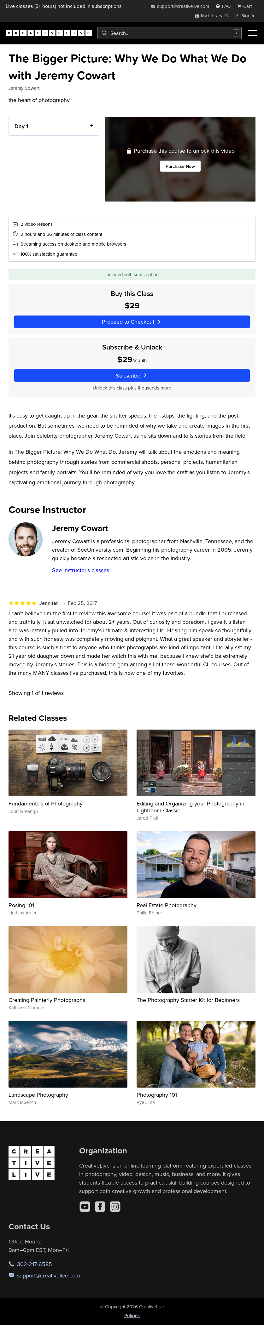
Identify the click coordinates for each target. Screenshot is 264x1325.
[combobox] (169, 33)
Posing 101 (21, 905)
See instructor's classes (80, 570)
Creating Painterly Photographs (47, 1000)
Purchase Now (180, 166)
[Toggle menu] (252, 33)
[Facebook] (100, 1206)
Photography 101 (157, 1095)
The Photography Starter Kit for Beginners (188, 1000)
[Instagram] (115, 1206)
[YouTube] (85, 1206)
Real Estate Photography (167, 905)
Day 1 (21, 126)
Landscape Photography (38, 1095)
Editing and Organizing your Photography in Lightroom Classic (190, 806)
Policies (132, 1315)
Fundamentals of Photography (46, 803)
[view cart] (246, 6)
